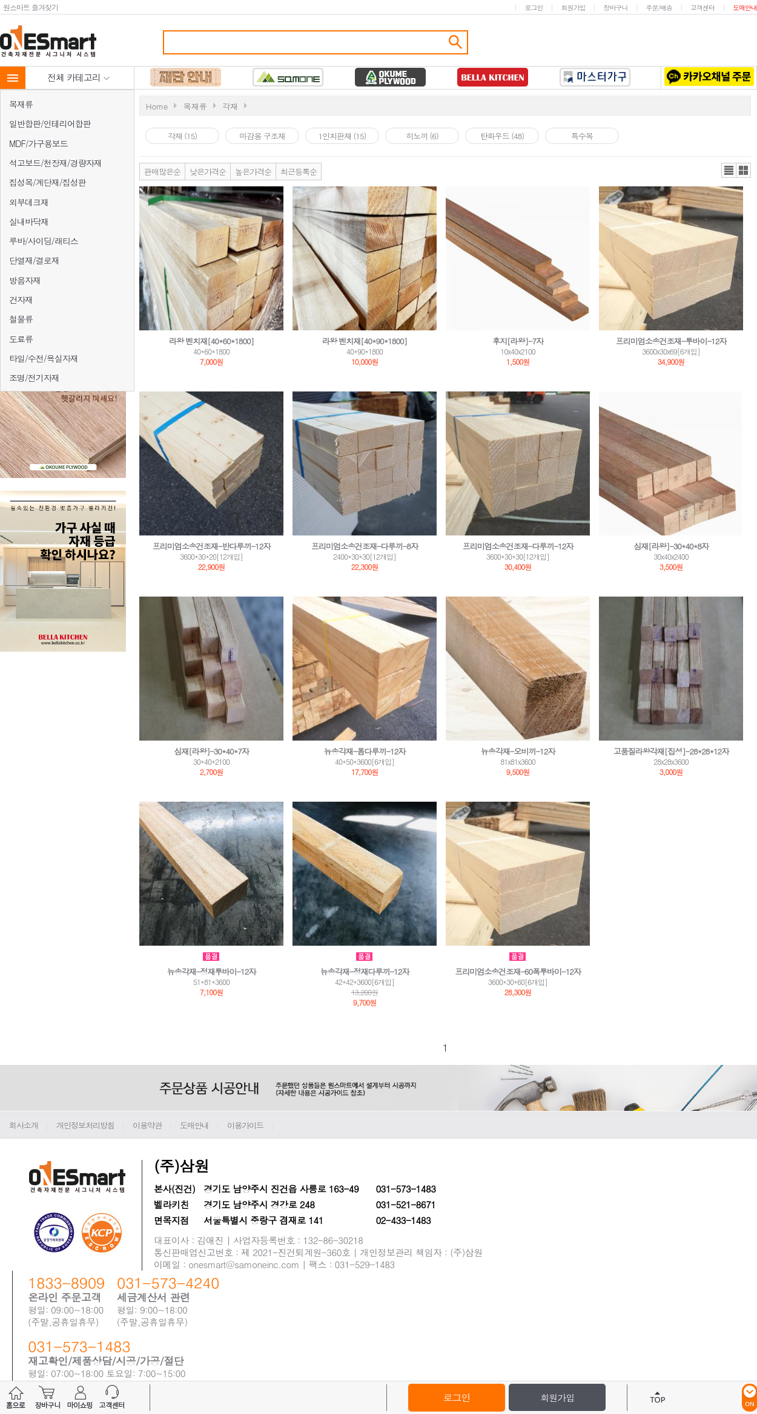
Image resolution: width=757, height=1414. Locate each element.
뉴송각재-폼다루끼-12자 (365, 751)
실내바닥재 (28, 221)
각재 (230, 106)
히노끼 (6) (422, 136)
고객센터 (702, 7)
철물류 (21, 319)
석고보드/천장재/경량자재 (55, 163)
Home (157, 106)
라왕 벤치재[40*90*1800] (364, 341)
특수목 (582, 136)
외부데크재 (28, 202)
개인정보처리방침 (85, 1125)
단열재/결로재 (34, 260)
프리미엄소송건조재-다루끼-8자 (364, 546)
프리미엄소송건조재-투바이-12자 (671, 341)
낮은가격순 (208, 171)
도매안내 (745, 7)
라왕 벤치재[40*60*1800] (211, 341)
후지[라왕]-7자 (517, 341)
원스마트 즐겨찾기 (30, 7)
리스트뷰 (728, 170)
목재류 (21, 104)
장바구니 (615, 7)
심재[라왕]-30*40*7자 (211, 751)
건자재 (21, 299)
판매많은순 (162, 171)
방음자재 (25, 280)
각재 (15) (182, 136)
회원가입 (573, 7)
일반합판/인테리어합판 (50, 123)
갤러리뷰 (743, 170)
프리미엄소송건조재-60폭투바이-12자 (518, 971)
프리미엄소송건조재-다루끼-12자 (518, 546)
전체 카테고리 (78, 77)
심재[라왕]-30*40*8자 (671, 546)
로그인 (533, 7)
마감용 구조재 (262, 136)
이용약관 (147, 1125)
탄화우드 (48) (502, 136)
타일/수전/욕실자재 (43, 358)
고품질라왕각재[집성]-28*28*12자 (671, 751)
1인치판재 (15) (342, 136)
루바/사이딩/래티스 (43, 241)
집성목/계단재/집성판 (47, 182)
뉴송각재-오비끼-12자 (518, 751)
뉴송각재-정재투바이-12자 (211, 971)
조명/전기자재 (34, 378)
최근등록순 (298, 171)
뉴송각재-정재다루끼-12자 (364, 971)
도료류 (21, 339)
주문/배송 (659, 7)
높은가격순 (253, 171)
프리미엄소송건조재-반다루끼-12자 (212, 546)
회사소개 (23, 1125)
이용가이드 (245, 1125)
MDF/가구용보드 (38, 143)
